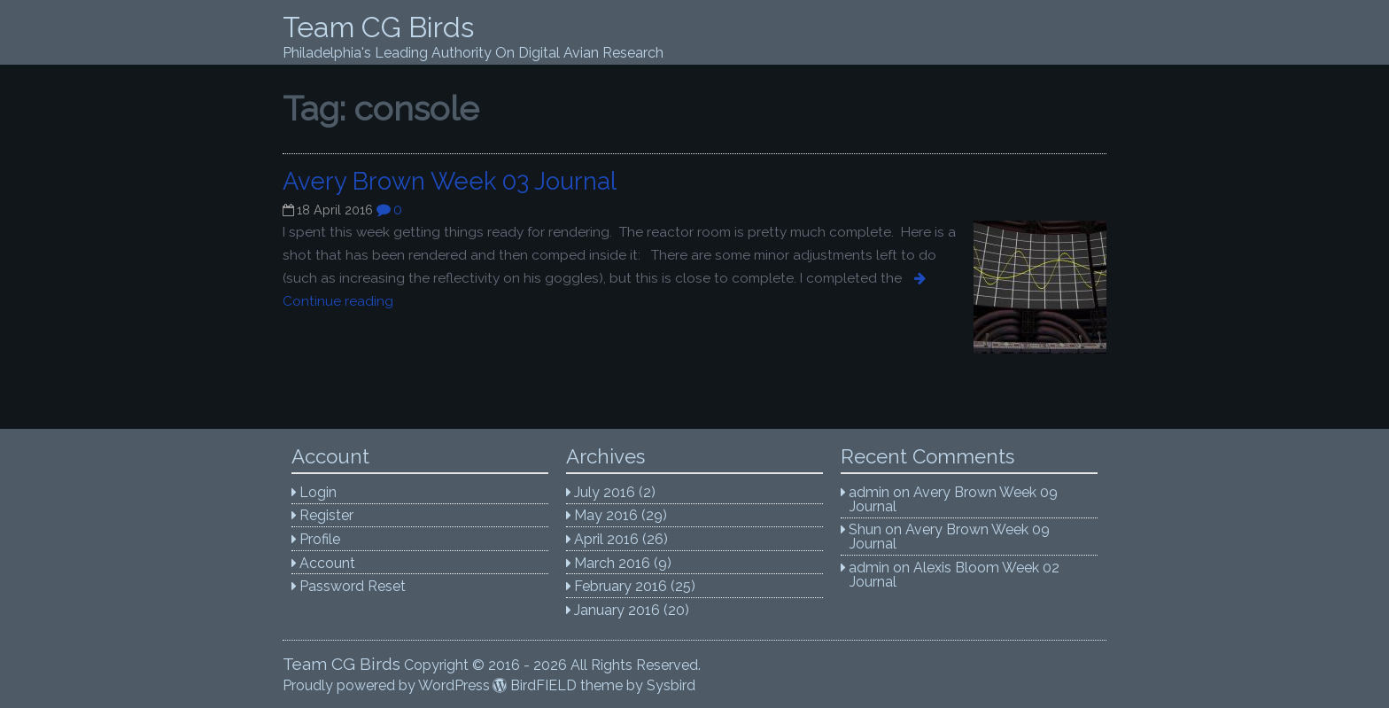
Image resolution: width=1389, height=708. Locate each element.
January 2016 (617, 610)
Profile (319, 539)
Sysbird (671, 685)
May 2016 (606, 515)
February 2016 (620, 586)
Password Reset (352, 586)
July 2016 (604, 492)
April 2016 (606, 539)
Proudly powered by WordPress (386, 685)
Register (326, 515)
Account (327, 563)
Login (318, 492)
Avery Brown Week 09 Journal (954, 499)
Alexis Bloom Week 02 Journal (955, 574)
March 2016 (612, 563)
